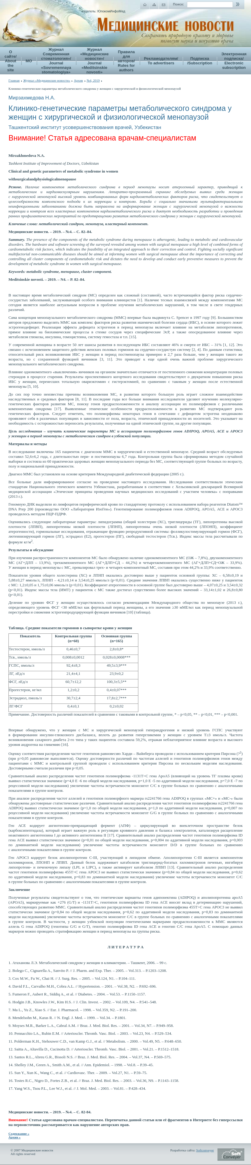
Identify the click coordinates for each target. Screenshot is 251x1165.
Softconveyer (205, 1150)
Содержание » (18, 1133)
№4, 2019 (93, 80)
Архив (78, 80)
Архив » (14, 1137)
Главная (14, 80)
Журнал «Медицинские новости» (46, 80)
